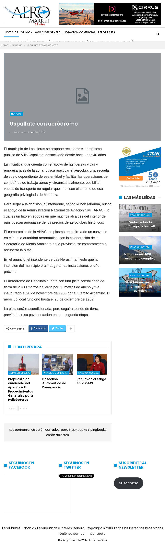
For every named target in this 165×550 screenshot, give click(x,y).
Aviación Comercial (79, 32)
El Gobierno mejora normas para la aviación (140, 286)
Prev (12, 408)
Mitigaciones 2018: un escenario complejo (140, 256)
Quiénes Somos (71, 533)
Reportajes (106, 32)
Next (23, 408)
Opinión (26, 32)
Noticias (11, 32)
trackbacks (78, 429)
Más (120, 32)
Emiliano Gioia (98, 540)
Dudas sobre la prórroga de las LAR (140, 224)
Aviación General (48, 32)
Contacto (98, 533)
